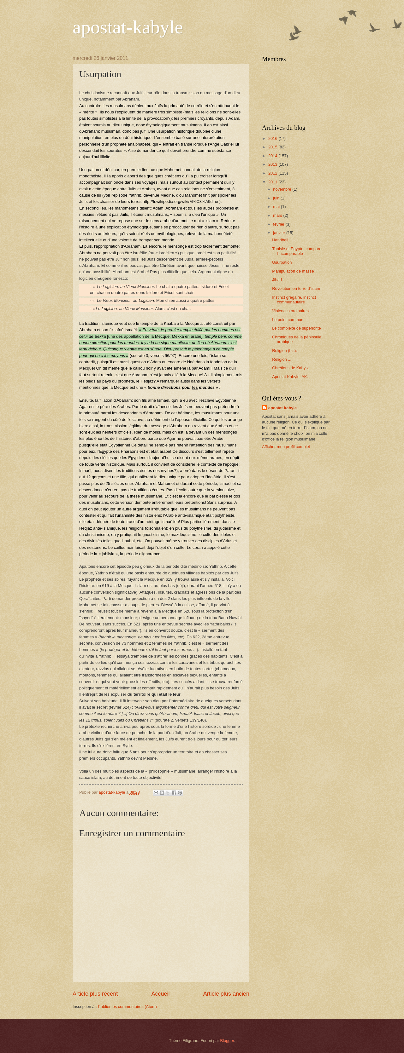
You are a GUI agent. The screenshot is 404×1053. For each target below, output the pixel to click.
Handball (280, 240)
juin (277, 198)
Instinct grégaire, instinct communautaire (294, 299)
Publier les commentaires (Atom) (127, 1006)
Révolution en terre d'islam (296, 288)
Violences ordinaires (290, 310)
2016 (273, 138)
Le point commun (287, 319)
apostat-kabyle (128, 27)
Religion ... (281, 359)
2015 (273, 147)
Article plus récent (95, 994)
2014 (273, 155)
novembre (282, 189)
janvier (279, 232)
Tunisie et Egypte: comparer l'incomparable (297, 251)
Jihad (277, 279)
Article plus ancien (226, 994)
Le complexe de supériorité (296, 328)
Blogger (227, 1040)
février (279, 224)
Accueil (160, 994)
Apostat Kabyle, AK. (290, 376)
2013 (273, 164)
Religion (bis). (284, 350)
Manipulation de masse (293, 271)
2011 (273, 182)
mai (277, 206)
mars (278, 215)
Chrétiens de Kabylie (291, 367)
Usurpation (282, 262)
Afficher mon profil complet (286, 446)
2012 (273, 173)
